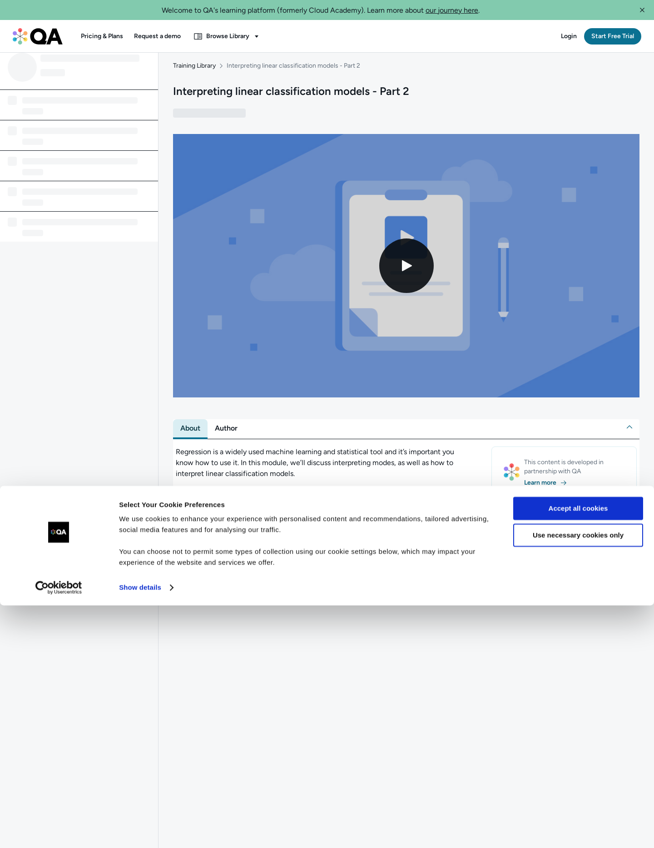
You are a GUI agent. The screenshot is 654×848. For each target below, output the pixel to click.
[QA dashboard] (37, 36)
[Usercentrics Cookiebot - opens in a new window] (59, 830)
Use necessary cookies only (578, 777)
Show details (140, 830)
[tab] (190, 436)
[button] (642, 10)
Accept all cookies (578, 751)
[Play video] (406, 273)
